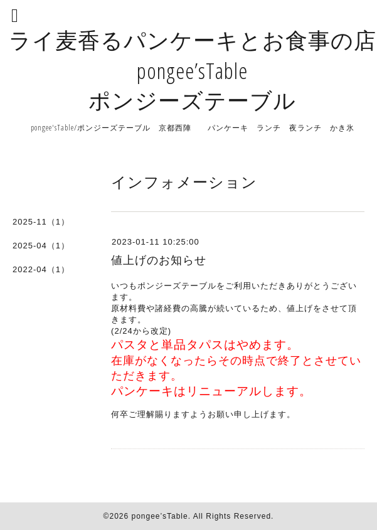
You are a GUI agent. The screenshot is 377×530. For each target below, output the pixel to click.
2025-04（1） (41, 245)
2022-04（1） (41, 269)
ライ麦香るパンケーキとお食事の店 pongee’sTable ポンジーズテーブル (192, 70)
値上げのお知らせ (158, 260)
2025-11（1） (41, 221)
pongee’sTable (159, 516)
